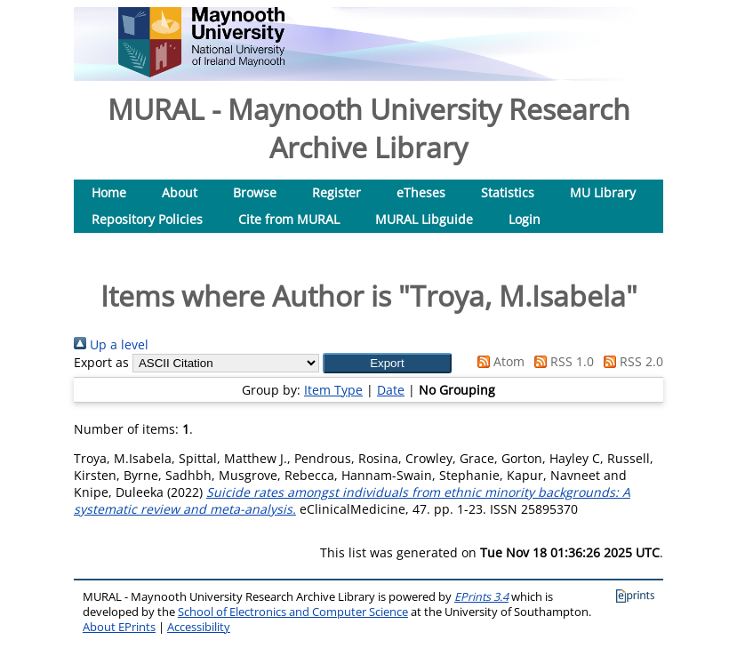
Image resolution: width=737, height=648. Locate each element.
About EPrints (119, 627)
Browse (254, 192)
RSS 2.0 (630, 361)
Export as (101, 362)
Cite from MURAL (289, 219)
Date (391, 389)
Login (525, 219)
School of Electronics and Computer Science (293, 612)
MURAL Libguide (424, 219)
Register (336, 192)
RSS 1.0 (561, 361)
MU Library (603, 192)
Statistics (507, 192)
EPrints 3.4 (481, 596)
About (179, 192)
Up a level (111, 344)
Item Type (333, 389)
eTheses (421, 192)
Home (109, 192)
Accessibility (198, 627)
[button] (387, 363)
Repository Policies (147, 219)
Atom (498, 361)
